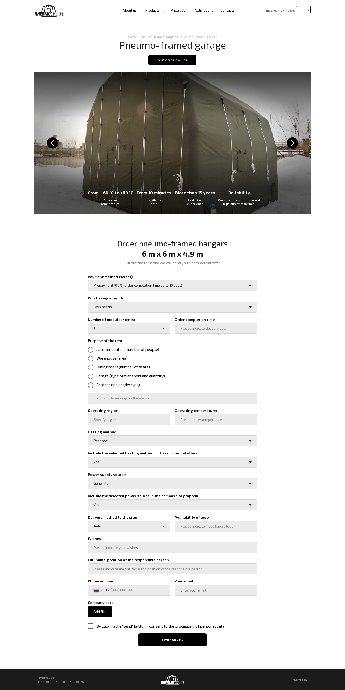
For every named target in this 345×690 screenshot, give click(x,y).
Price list (178, 10)
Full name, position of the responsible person (128, 560)
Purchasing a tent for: (107, 298)
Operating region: (103, 410)
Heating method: (103, 432)
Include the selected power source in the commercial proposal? (145, 496)
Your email (184, 581)
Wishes (94, 538)
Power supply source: (107, 474)
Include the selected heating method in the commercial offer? (143, 453)
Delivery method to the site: (112, 517)
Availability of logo (192, 517)
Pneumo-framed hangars (159, 37)
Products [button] (152, 10)
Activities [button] (202, 10)
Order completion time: (195, 319)
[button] (213, 11)
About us (130, 10)
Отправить (172, 639)
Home (132, 37)
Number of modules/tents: (111, 319)
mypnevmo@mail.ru (280, 10)
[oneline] (172, 398)
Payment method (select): (111, 277)
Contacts (228, 10)
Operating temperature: (196, 410)
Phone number (100, 581)
